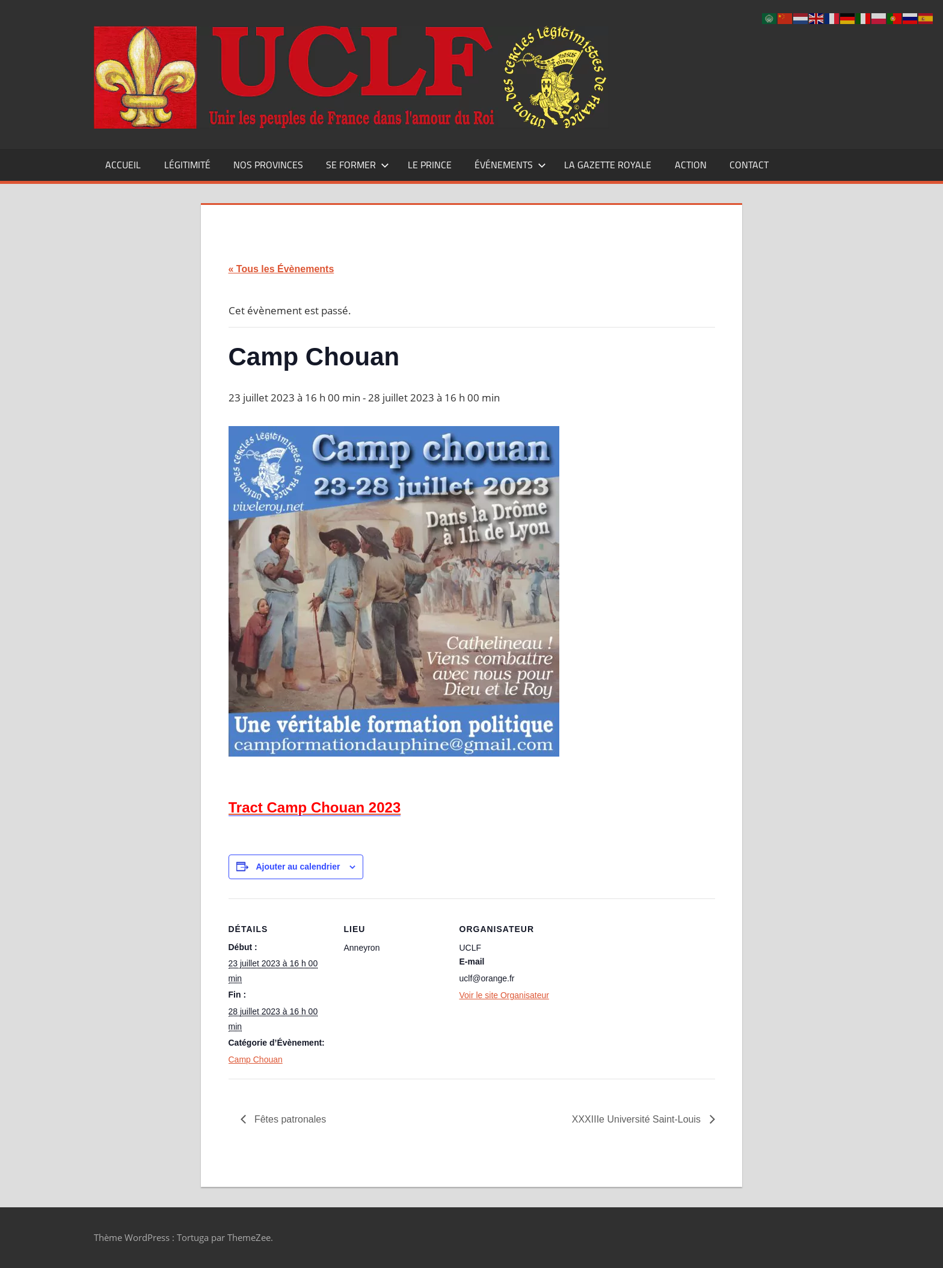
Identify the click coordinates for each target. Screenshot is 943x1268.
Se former (357, 164)
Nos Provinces (268, 164)
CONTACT (749, 164)
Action (691, 164)
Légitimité (187, 164)
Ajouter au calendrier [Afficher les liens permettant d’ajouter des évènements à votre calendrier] (298, 866)
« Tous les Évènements (281, 269)
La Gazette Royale (607, 164)
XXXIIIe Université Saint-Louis (638, 1119)
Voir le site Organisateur (504, 995)
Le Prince (430, 164)
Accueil (123, 164)
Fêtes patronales (289, 1119)
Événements (510, 164)
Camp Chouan (256, 1059)
